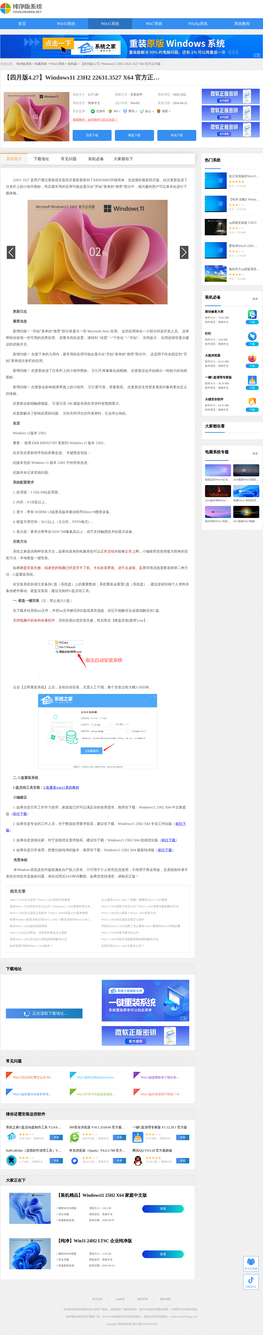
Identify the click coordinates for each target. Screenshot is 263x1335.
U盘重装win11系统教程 (61, 787)
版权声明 (142, 1299)
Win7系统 (154, 23)
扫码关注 (251, 1282)
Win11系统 (110, 23)
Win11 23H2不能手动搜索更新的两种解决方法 (130, 939)
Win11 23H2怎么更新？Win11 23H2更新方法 (128, 913)
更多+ (255, 298)
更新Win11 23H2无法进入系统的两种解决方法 (38, 939)
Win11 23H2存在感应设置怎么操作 (122, 919)
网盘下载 (134, 135)
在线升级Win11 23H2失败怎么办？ (122, 945)
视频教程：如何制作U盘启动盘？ (95, 119)
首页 (22, 23)
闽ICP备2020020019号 (144, 1324)
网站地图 (165, 1299)
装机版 (72, 64)
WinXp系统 (198, 23)
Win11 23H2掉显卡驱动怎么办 (120, 932)
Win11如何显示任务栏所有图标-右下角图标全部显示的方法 (34, 1094)
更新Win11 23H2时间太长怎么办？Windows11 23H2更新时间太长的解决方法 (57, 906)
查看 (163, 1208)
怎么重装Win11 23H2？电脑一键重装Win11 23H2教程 (134, 899)
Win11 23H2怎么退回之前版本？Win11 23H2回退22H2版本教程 (49, 913)
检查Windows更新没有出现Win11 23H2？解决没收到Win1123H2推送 (52, 919)
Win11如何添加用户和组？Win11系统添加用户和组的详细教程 (161, 1094)
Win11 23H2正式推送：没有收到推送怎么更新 (38, 932)
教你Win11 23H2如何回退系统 (28, 926)
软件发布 (97, 1299)
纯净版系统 (125, 1324)
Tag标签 (119, 1299)
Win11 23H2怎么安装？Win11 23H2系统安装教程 (40, 899)
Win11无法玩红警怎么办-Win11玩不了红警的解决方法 (34, 1077)
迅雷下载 (92, 135)
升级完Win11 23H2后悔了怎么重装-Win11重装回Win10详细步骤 (140, 926)
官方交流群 (251, 1264)
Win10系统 (66, 23)
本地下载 (177, 135)
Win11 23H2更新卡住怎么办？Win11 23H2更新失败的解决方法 (140, 906)
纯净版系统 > (25, 64)
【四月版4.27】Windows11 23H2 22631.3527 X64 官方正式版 (120, 64)
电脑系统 (41, 64)
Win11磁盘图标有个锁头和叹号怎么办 (161, 1077)
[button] (92, 297)
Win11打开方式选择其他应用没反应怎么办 (97, 1094)
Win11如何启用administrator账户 (97, 1077)
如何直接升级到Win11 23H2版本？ (31, 945)
